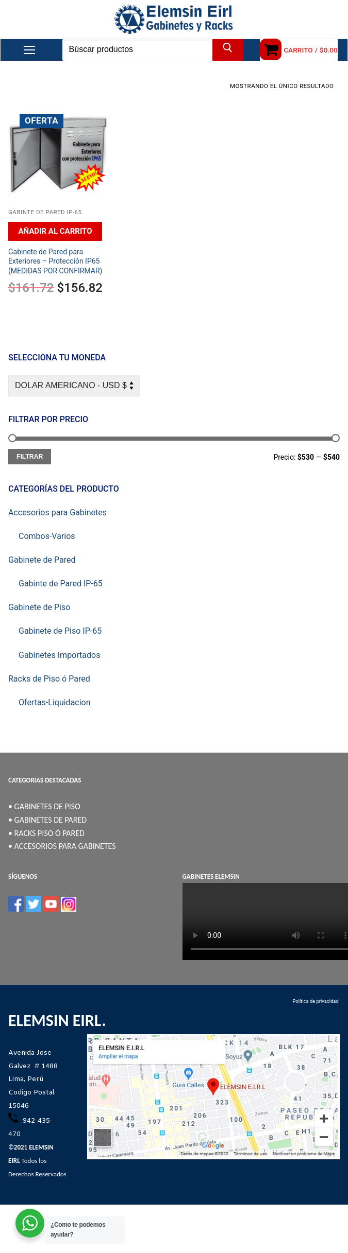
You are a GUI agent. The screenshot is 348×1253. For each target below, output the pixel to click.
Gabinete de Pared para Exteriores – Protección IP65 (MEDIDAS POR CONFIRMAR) (55, 261)
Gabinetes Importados (59, 655)
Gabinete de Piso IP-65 (60, 631)
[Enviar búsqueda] (228, 50)
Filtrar (29, 456)
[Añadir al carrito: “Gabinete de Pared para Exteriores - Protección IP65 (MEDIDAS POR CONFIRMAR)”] (55, 231)
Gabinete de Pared (41, 560)
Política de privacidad (316, 1001)
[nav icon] (29, 50)
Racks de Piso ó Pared (49, 679)
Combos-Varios (47, 536)
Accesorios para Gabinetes (57, 512)
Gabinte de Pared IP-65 (45, 212)
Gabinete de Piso (39, 607)
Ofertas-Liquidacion (55, 702)
